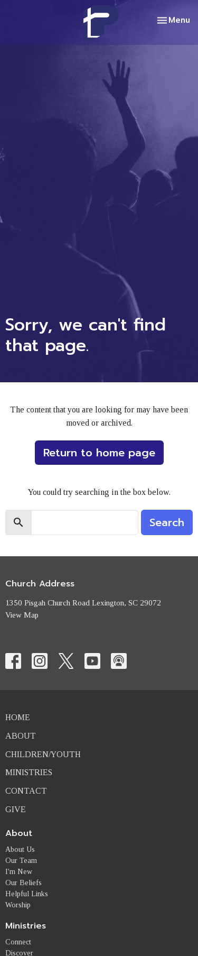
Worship (18, 905)
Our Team (21, 861)
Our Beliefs (23, 883)
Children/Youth (43, 754)
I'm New (18, 872)
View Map (22, 615)
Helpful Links (26, 894)
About (20, 735)
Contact (26, 790)
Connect (18, 942)
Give (15, 809)
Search (166, 522)
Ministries (28, 772)
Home (17, 717)
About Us (20, 849)
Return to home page (99, 453)
